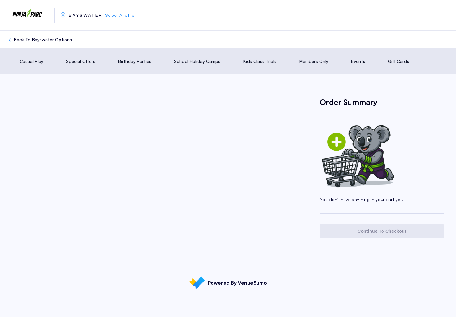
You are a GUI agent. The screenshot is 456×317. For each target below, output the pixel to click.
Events (358, 61)
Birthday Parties (134, 61)
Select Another (120, 15)
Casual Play (31, 61)
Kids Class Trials (259, 61)
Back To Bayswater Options (40, 39)
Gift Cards (398, 61)
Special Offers (80, 61)
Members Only (313, 61)
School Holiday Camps (197, 61)
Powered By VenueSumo (228, 282)
